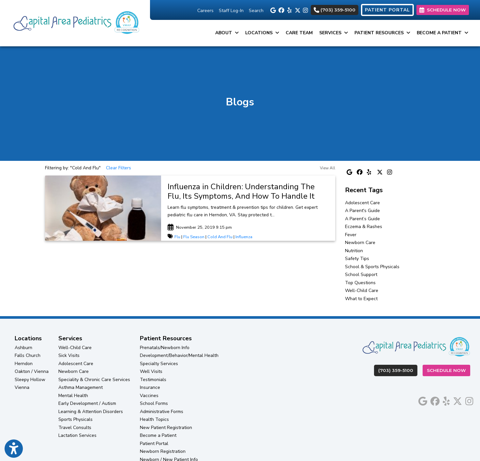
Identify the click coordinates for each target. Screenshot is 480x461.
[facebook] (280, 10)
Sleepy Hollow (30, 379)
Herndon (24, 364)
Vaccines (149, 395)
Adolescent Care (362, 203)
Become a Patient (158, 435)
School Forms (154, 403)
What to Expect (361, 299)
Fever (350, 235)
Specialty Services (159, 364)
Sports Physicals (75, 419)
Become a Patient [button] (442, 33)
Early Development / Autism (87, 403)
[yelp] (289, 10)
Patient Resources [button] (382, 33)
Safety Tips (357, 258)
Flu (177, 237)
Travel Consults (74, 427)
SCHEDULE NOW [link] (442, 9)
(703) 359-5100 (334, 9)
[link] (248, 191)
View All (327, 168)
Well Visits (151, 371)
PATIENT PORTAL (387, 10)
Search (256, 11)
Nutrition (354, 251)
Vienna (22, 387)
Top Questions (360, 283)
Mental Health (73, 395)
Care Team (299, 33)
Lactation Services (77, 435)
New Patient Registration (166, 427)
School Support (361, 274)
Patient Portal (154, 443)
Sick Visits (69, 355)
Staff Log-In (231, 11)
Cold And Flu (219, 237)
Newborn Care (360, 242)
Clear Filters (118, 168)
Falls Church (27, 355)
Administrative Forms (161, 411)
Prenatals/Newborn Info (164, 348)
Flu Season (193, 237)
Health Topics (154, 419)
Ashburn (23, 348)
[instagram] (305, 10)
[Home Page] (75, 23)
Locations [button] (262, 33)
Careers (205, 11)
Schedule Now (448, 370)
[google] (272, 10)
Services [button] (333, 33)
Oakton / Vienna (32, 371)
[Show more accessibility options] (14, 449)
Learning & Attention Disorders (90, 411)
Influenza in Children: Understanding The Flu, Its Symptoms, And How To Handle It (241, 191)
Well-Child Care (361, 290)
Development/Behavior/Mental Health (179, 355)
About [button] (227, 33)
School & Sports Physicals (372, 267)
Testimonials (153, 379)
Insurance (150, 387)
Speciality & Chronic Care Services (94, 379)
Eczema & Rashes (363, 226)
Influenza (243, 237)
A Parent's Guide (362, 210)
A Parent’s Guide (362, 219)
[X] (297, 10)
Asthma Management (80, 387)
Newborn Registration (163, 451)
